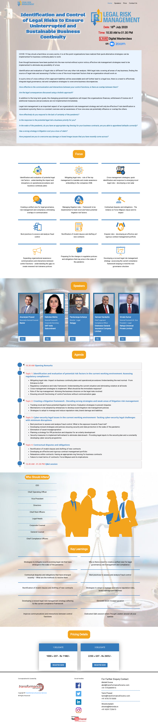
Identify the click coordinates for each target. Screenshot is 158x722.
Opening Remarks (44, 365)
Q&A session (51, 464)
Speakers (117, 3)
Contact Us (133, 3)
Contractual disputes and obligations (51, 445)
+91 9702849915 (108, 688)
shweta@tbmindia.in (109, 706)
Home (110, 3)
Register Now (58, 665)
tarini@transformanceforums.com (115, 696)
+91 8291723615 (108, 709)
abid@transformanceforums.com (115, 685)
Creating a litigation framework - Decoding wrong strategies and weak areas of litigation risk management (86, 401)
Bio (23, 339)
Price (125, 3)
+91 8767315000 (108, 698)
